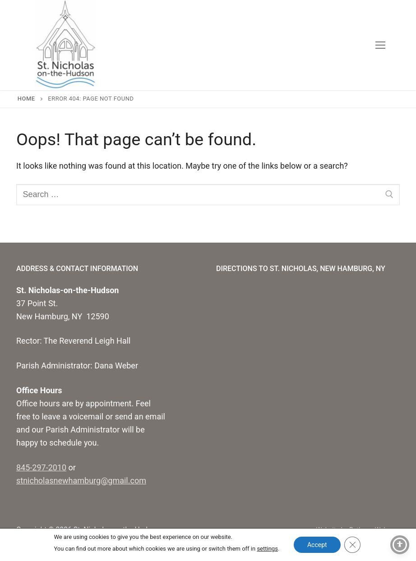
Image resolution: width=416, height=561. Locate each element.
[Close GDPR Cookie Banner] (352, 545)
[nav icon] (380, 45)
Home (26, 98)
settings (267, 548)
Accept (317, 544)
